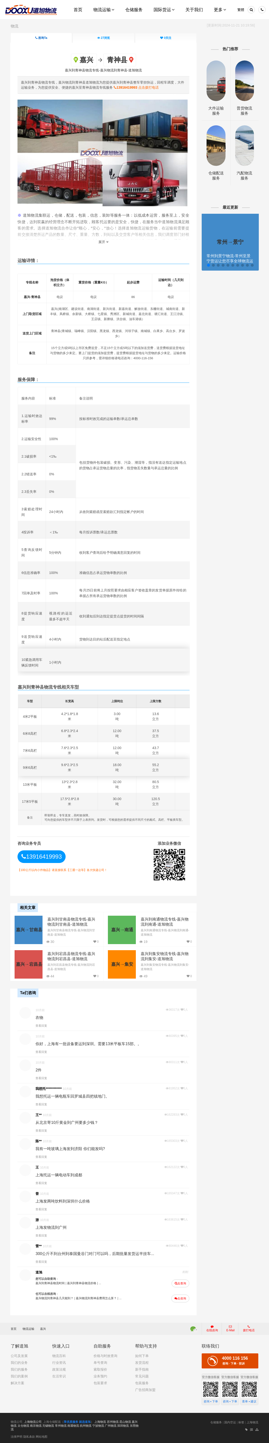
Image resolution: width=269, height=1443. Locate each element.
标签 (241, 1422)
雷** (39, 1246)
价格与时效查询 (105, 1356)
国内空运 (230, 1422)
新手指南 (142, 1369)
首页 (15, 1329)
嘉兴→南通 (122, 929)
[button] (208, 265)
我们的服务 (19, 1369)
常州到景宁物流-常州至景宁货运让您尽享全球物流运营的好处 (229, 261)
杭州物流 (85, 1425)
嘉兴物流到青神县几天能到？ (55, 1298)
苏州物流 (113, 1421)
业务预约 (100, 1376)
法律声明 (16, 1436)
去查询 (180, 1283)
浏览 (103, 38)
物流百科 (59, 1356)
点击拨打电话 (136, 87)
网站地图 (41, 1436)
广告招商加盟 (145, 1390)
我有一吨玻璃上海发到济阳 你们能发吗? (70, 1149)
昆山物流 (125, 1421)
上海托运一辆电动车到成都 (59, 1175)
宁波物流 (98, 1425)
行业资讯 (59, 1362)
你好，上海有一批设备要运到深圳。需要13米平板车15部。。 (89, 1044)
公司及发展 (19, 1356)
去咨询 (180, 1298)
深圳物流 (123, 1425)
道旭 (39, 1272)
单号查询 (100, 1362)
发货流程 (142, 1362)
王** (39, 1115)
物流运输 (31, 1329)
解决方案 (17, 1383)
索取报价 (100, 1369)
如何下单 (142, 1356)
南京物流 (36, 1425)
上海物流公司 (33, 1421)
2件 (39, 1070)
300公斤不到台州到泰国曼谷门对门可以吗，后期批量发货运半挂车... (95, 1254)
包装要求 (100, 1383)
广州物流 (110, 1425)
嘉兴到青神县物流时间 (50, 1283)
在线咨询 (212, 1328)
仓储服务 (216, 1422)
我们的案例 (19, 1376)
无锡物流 (48, 1425)
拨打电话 (249, 1328)
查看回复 (42, 1025)
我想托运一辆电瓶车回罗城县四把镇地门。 (73, 1096)
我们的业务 (19, 1362)
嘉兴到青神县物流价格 (82, 1283)
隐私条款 (29, 1436)
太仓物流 (23, 1425)
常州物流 (61, 1425)
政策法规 (59, 1369)
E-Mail (230, 1328)
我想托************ (49, 1089)
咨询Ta (41, 38)
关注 (166, 38)
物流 (14, 26)
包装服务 (142, 1383)
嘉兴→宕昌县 (29, 964)
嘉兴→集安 (122, 964)
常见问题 (142, 1376)
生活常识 (59, 1376)
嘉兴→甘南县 (29, 929)
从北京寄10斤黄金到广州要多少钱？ (67, 1122)
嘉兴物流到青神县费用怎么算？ (97, 1298)
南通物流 (73, 1425)
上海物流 (100, 1421)
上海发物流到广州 (51, 1227)
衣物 (40, 1018)
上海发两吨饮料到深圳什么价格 (63, 1201)
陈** (39, 1141)
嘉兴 (43, 1328)
